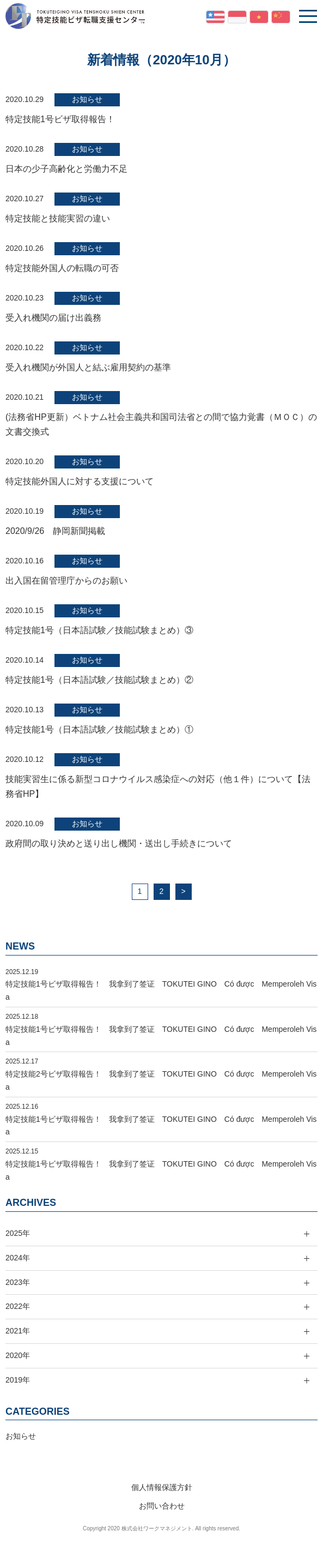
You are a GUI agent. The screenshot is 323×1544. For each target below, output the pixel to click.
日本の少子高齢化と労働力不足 (66, 168)
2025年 (17, 1233)
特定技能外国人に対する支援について (79, 481)
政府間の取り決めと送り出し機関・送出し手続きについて (118, 843)
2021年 (17, 1330)
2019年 (17, 1379)
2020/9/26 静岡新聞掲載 (55, 531)
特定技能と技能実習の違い (57, 218)
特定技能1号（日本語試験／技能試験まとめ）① (99, 729)
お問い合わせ (162, 1505)
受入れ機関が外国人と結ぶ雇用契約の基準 (88, 367)
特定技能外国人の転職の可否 (62, 268)
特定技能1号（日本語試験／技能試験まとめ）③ (99, 630)
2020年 (17, 1355)
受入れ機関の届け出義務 (53, 317)
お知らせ (87, 99)
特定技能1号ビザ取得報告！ (60, 119)
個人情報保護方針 (161, 1487)
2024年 (17, 1257)
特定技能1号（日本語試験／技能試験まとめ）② (99, 679)
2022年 (17, 1306)
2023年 (17, 1282)
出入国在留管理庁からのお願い (66, 580)
